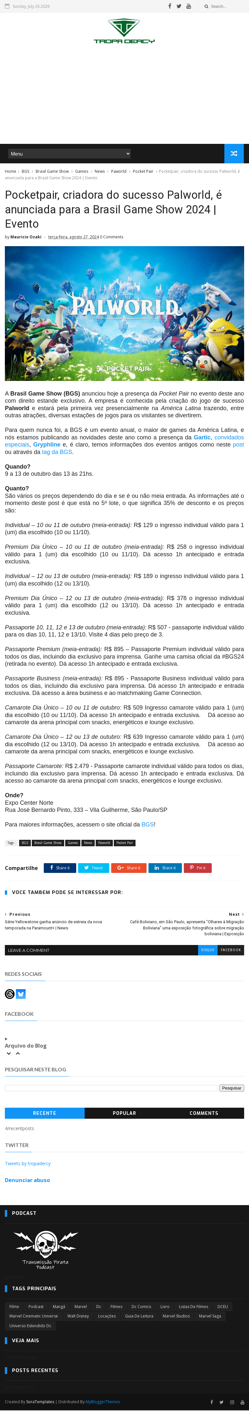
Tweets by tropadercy (28, 1164)
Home (10, 171)
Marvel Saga (210, 1317)
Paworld (118, 171)
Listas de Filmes (193, 1307)
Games (81, 171)
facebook (231, 951)
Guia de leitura (139, 1317)
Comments (204, 1114)
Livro (165, 1307)
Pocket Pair (143, 171)
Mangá (59, 1307)
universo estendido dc (30, 1326)
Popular (124, 1114)
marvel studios (176, 1317)
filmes (116, 1307)
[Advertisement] (124, 95)
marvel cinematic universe (33, 1317)
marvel (81, 1307)
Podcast (36, 1307)
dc (98, 1307)
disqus (207, 951)
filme (14, 1307)
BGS (25, 171)
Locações (107, 1317)
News (100, 171)
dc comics (141, 1307)
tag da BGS (57, 452)
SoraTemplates (40, 1402)
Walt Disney (78, 1317)
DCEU (223, 1307)
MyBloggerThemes (103, 1402)
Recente (44, 1114)
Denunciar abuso (27, 1180)
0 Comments (111, 238)
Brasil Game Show (52, 171)
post (238, 445)
